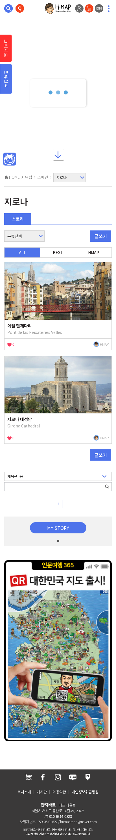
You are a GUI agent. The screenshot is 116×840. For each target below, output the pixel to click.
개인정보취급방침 (85, 791)
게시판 (42, 791)
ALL (22, 252)
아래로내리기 (58, 157)
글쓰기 (100, 236)
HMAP (93, 252)
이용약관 (59, 791)
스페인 (42, 177)
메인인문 (9, 159)
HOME (12, 177)
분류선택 (6, 79)
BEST (58, 252)
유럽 (28, 177)
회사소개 (24, 791)
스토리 (18, 219)
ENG (99, 8)
